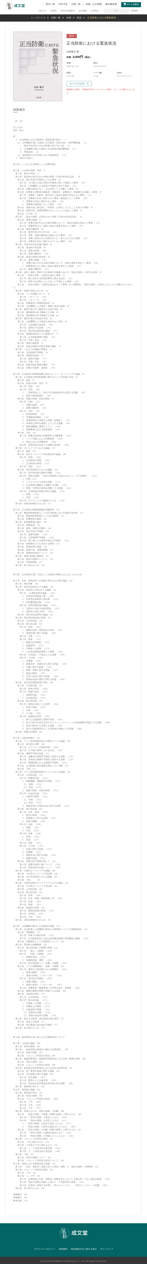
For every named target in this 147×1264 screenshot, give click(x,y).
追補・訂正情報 (94, 4)
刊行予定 (63, 4)
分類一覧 (76, 4)
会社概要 (83, 11)
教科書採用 (111, 4)
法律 (68, 17)
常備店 (54, 11)
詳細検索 (134, 11)
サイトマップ (106, 1249)
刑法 (79, 17)
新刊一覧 (50, 4)
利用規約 (63, 1249)
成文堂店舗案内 (68, 11)
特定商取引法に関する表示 (84, 1249)
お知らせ (42, 11)
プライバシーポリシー (44, 1249)
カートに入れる (79, 83)
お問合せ (95, 11)
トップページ (38, 17)
